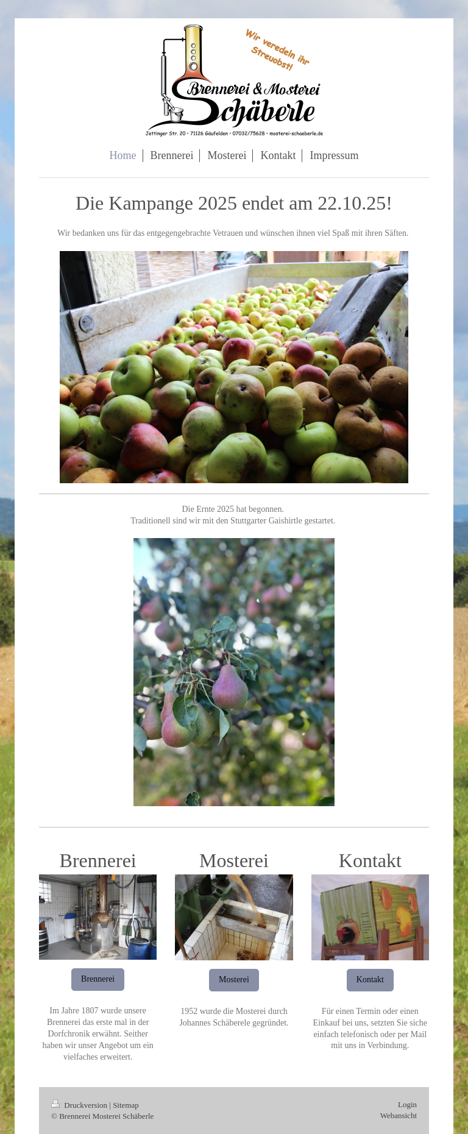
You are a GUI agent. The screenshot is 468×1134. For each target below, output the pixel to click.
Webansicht (398, 1115)
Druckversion (80, 1105)
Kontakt (370, 979)
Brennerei (98, 978)
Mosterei (234, 979)
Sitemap (126, 1105)
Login (407, 1104)
